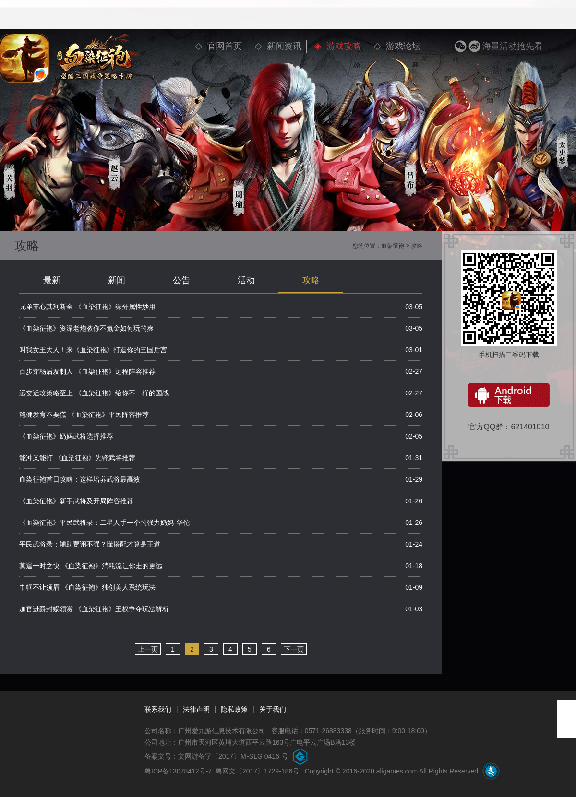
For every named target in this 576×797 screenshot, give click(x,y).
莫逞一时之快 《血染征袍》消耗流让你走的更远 (90, 566)
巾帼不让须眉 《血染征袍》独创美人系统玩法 (87, 587)
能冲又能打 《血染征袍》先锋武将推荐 (77, 458)
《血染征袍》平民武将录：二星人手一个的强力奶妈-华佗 (104, 522)
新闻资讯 (284, 46)
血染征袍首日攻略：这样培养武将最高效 (79, 479)
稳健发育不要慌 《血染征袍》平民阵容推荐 (84, 414)
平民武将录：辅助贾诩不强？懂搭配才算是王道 (89, 544)
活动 (246, 280)
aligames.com (397, 771)
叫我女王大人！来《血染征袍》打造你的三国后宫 (93, 350)
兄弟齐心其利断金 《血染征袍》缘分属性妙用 (87, 306)
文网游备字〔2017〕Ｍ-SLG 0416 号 (233, 756)
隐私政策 (234, 709)
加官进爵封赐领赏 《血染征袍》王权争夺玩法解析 (94, 609)
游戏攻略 (343, 46)
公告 (181, 280)
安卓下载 (509, 395)
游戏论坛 (403, 46)
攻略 (311, 280)
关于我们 (272, 709)
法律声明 (196, 709)
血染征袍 (392, 245)
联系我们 (157, 709)
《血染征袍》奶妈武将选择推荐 (66, 436)
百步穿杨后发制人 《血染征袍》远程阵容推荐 (87, 371)
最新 (51, 280)
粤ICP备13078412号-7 (178, 771)
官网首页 (224, 46)
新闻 (116, 280)
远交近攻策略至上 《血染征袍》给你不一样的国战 (94, 393)
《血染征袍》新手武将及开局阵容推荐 (76, 501)
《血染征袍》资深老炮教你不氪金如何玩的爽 (86, 328)
